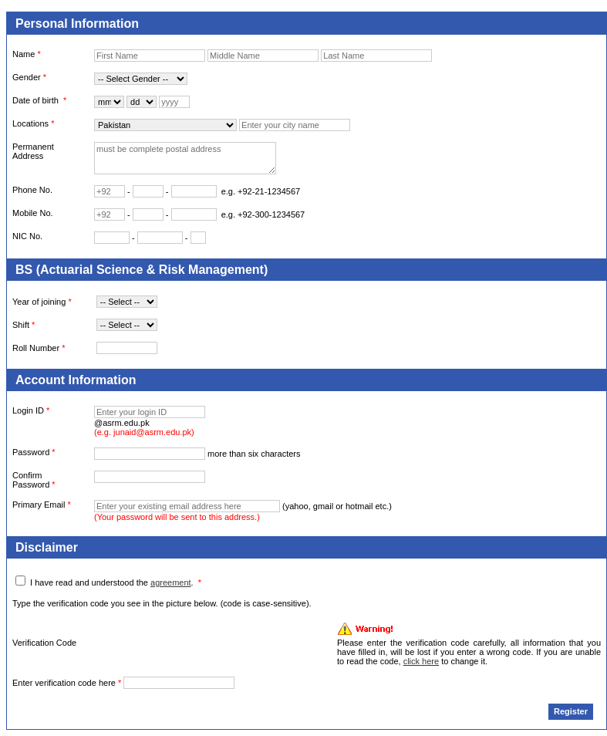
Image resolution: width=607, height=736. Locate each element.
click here (421, 661)
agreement (170, 582)
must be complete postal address (185, 158)
